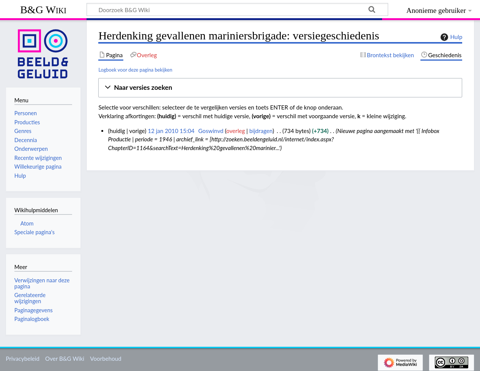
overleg (235, 130)
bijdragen (260, 130)
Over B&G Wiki (64, 358)
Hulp (450, 37)
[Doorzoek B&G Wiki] (237, 9)
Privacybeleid (22, 358)
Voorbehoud (105, 358)
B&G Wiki (43, 10)
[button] (280, 87)
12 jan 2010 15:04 (171, 130)
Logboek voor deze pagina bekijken (135, 70)
